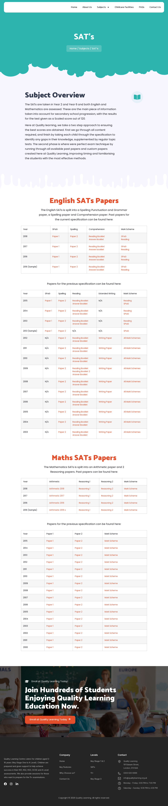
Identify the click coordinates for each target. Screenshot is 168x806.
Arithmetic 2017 (56, 495)
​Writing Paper (105, 368)
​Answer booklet (96, 249)
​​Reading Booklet (80, 432)
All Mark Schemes (132, 338)
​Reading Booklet (97, 256)
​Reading (128, 321)
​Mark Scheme (111, 555)
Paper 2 (74, 236)
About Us (87, 7)
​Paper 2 (62, 348)
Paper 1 (55, 236)
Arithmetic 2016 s (57, 510)
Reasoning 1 (84, 488)
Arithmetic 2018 (56, 488)
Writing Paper (105, 338)
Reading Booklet (97, 236)
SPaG (123, 236)
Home (74, 7)
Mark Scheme (130, 488)
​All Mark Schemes (132, 348)
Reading (125, 239)
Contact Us (155, 7)
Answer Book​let (80, 414)
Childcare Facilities (124, 7)
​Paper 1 (49, 555)
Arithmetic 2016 (56, 502)
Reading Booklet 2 (81, 371)
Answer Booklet (96, 239)
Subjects (103, 7)
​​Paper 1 (49, 604)
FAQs (141, 7)
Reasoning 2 (107, 488)
